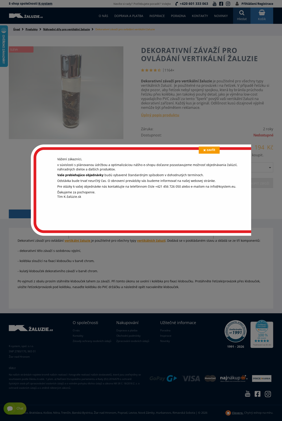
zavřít (209, 150)
